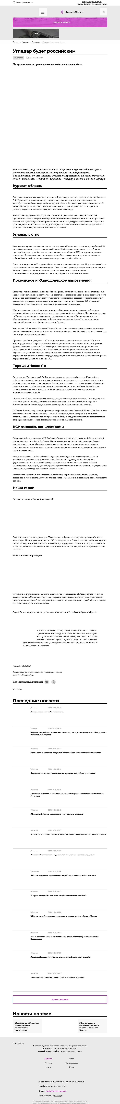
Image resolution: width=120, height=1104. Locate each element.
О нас (71, 1048)
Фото (48, 1048)
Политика (18, 58)
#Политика (17, 689)
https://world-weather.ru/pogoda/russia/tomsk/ (92, 4)
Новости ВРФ (18, 1024)
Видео (71, 1039)
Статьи (48, 1043)
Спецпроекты (71, 1043)
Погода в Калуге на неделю (91, 2)
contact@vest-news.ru (56, 1072)
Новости (48, 1039)
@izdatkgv (57, 1076)
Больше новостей (60, 980)
